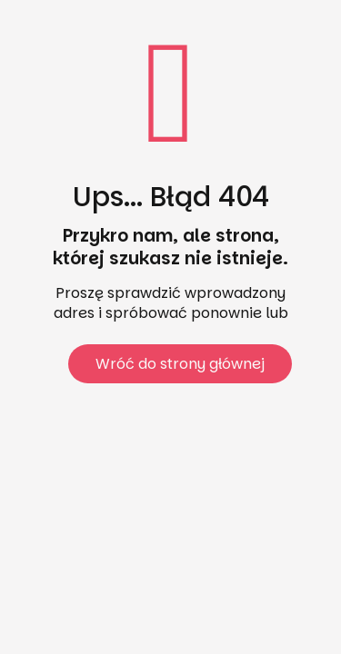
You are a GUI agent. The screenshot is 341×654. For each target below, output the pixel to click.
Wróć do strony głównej (180, 363)
